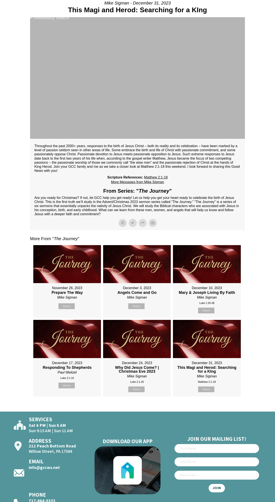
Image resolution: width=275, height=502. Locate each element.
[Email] (216, 475)
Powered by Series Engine (229, 407)
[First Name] (216, 448)
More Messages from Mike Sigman (137, 182)
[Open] (264, 15)
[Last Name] (216, 461)
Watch (66, 306)
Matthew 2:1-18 (156, 177)
